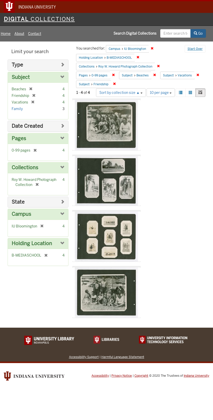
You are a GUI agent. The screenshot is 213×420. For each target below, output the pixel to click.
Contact (34, 33)
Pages (19, 138)
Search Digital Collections (134, 33)
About (19, 33)
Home (6, 33)
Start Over (195, 49)
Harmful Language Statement (122, 357)
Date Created (27, 126)
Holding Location (32, 243)
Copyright (141, 376)
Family (17, 109)
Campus (21, 214)
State (18, 202)
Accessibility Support (84, 357)
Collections (25, 167)
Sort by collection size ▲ (121, 92)
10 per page (161, 92)
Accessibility (100, 376)
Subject (21, 77)
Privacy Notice (121, 376)
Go (198, 33)
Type (17, 65)
